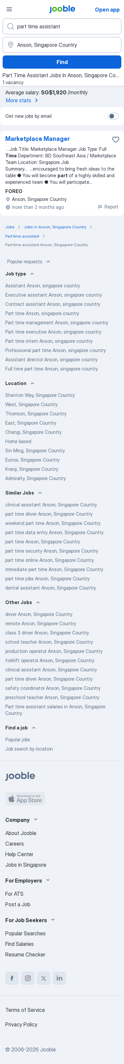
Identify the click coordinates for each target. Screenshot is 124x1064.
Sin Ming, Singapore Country (35, 450)
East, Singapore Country (30, 423)
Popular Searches (25, 933)
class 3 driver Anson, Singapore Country (47, 632)
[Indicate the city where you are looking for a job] (62, 45)
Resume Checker (25, 954)
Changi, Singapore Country (33, 432)
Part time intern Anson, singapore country (49, 341)
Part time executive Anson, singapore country (53, 332)
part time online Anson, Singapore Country (49, 560)
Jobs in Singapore (25, 864)
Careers (14, 843)
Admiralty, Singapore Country (35, 478)
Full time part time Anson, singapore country (51, 368)
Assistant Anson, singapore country (42, 285)
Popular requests (29, 261)
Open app (107, 9)
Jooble (48, 1049)
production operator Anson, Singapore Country (54, 651)
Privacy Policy (21, 1024)
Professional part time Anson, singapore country (55, 350)
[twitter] (43, 978)
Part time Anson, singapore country (42, 313)
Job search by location (29, 749)
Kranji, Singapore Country (31, 469)
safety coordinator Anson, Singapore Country (53, 688)
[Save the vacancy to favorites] (115, 139)
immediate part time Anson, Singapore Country (54, 569)
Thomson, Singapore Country (35, 413)
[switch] (113, 116)
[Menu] (9, 9)
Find (62, 62)
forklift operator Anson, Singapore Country (49, 660)
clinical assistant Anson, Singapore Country (51, 504)
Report (107, 207)
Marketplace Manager (37, 138)
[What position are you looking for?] (62, 26)
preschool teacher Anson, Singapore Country (52, 697)
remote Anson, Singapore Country (40, 623)
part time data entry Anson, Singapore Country (54, 532)
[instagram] (27, 978)
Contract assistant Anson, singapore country (52, 304)
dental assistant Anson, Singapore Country (50, 588)
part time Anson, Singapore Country (42, 541)
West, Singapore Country (31, 404)
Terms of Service (25, 1010)
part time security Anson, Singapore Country (51, 551)
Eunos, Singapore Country (32, 460)
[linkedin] (59, 978)
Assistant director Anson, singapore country (51, 359)
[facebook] (12, 978)
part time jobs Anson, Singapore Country (47, 578)
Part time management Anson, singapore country (56, 322)
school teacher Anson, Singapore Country (49, 642)
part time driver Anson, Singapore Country (49, 514)
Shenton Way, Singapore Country (40, 395)
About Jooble (20, 833)
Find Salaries (19, 944)
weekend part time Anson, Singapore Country (53, 523)
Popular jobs (17, 739)
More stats (23, 100)
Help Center (19, 854)
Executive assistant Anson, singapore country (53, 295)
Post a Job (17, 904)
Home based (18, 441)
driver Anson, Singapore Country (38, 614)
